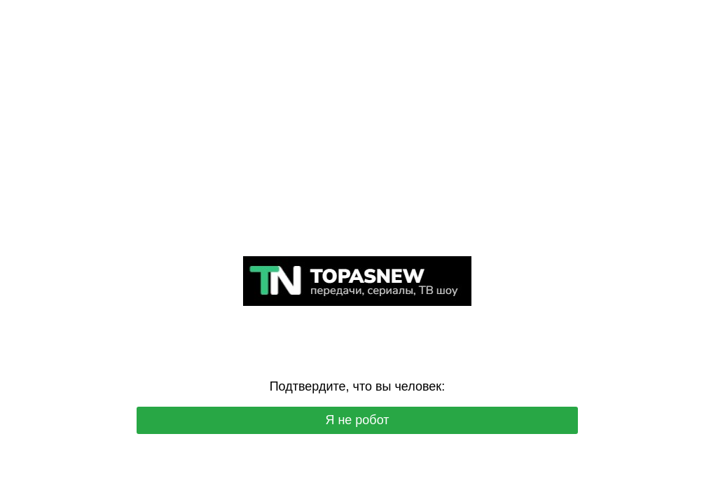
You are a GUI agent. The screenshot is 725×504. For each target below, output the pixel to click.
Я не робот (357, 420)
